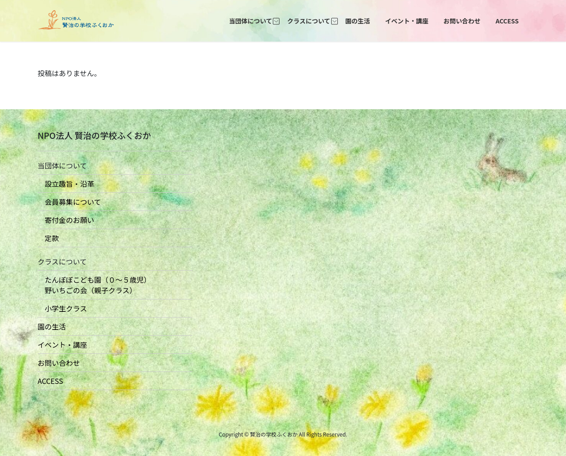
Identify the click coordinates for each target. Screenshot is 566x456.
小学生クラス (62, 308)
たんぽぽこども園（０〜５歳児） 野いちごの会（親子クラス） (94, 284)
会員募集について (69, 201)
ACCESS (50, 381)
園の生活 (52, 326)
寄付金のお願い (66, 220)
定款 (48, 238)
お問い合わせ (59, 362)
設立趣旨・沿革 (66, 183)
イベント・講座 (62, 344)
